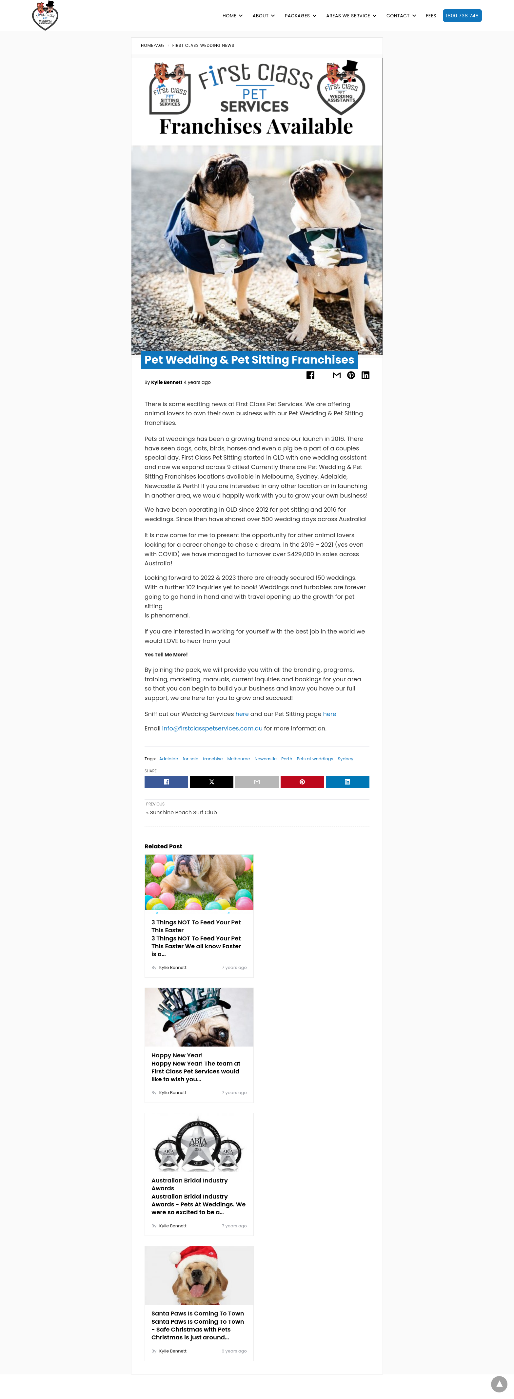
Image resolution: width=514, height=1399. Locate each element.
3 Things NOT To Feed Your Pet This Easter (196, 925)
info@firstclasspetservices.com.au (212, 728)
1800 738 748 (462, 15)
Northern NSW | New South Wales (172, 1236)
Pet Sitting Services (400, 1224)
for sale (190, 759)
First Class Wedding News (203, 45)
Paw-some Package (402, 1188)
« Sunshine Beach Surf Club (181, 813)
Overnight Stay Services (406, 1247)
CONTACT (398, 15)
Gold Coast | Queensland (163, 1212)
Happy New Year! (293, 921)
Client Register (273, 1209)
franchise (213, 759)
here (242, 714)
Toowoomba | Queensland (165, 1295)
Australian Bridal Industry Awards (189, 1056)
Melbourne (238, 759)
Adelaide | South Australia (164, 1177)
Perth (286, 759)
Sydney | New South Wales (165, 1283)
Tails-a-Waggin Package (407, 1212)
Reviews (116, 1283)
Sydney (345, 759)
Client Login (307, 1209)
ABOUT (261, 15)
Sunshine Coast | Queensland (168, 1271)
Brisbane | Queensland (161, 1188)
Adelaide (168, 759)
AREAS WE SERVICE (348, 15)
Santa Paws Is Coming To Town (305, 1056)
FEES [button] (431, 15)
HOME (229, 15)
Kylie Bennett (166, 382)
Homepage (153, 45)
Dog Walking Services (403, 1236)
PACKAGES (297, 15)
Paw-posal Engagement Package (417, 1177)
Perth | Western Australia (163, 1247)
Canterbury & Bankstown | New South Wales (185, 1200)
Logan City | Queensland (163, 1224)
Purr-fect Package (400, 1200)
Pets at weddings (315, 759)
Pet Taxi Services (397, 1259)
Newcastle (266, 759)
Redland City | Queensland (165, 1259)
